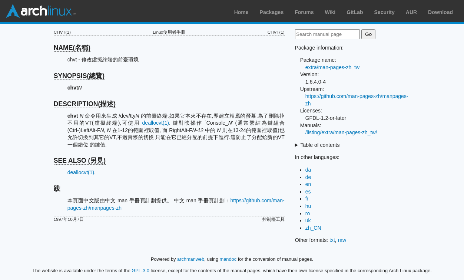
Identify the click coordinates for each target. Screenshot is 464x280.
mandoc (228, 259)
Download (440, 12)
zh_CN (313, 228)
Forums (304, 12)
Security (384, 12)
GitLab (355, 12)
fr (307, 199)
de (308, 177)
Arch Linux (41, 11)
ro (307, 213)
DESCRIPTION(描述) (85, 104)
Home (241, 12)
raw (342, 240)
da (308, 170)
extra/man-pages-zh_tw (332, 67)
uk (308, 220)
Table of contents (320, 145)
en (308, 184)
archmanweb (190, 259)
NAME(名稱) (72, 47)
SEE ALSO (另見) (80, 160)
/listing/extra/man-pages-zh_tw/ (341, 132)
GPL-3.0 (140, 270)
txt (332, 240)
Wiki (330, 12)
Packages (272, 12)
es (308, 192)
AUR (411, 12)
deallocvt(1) (155, 123)
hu (308, 206)
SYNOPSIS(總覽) (79, 76)
